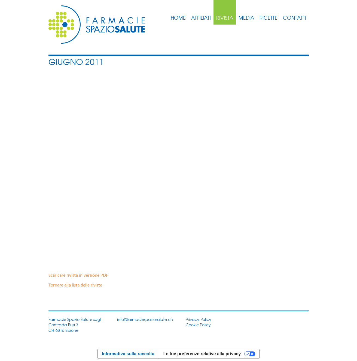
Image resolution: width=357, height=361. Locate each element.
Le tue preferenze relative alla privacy (202, 353)
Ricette (268, 17)
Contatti (294, 17)
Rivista (224, 17)
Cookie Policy (198, 324)
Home (178, 17)
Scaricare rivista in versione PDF (78, 275)
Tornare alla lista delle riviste (75, 285)
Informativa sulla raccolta (128, 353)
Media (246, 17)
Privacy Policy (198, 319)
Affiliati (201, 17)
